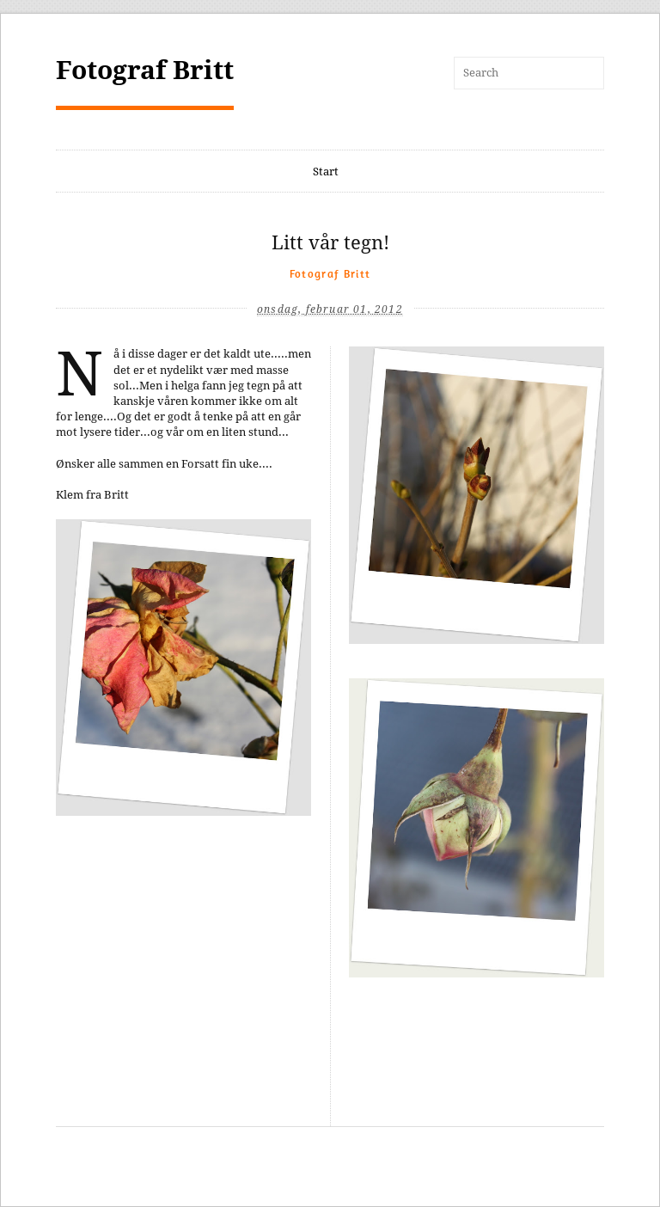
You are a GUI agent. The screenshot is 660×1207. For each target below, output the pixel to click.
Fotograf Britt (145, 70)
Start (326, 171)
